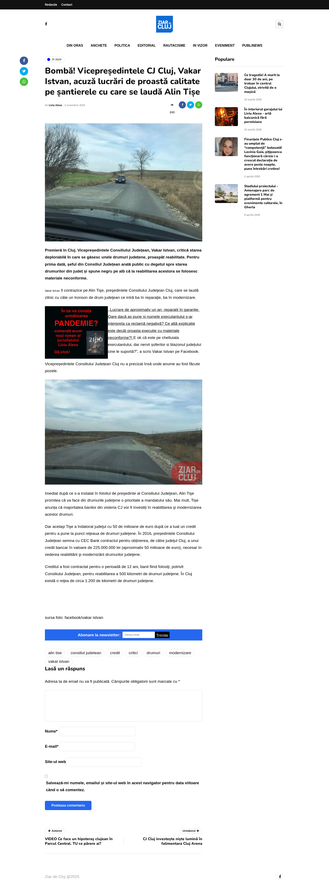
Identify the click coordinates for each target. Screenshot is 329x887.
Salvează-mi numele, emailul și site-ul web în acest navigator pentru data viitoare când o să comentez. (122, 786)
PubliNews (252, 45)
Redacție (51, 4)
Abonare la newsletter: (99, 635)
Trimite (162, 635)
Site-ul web (55, 761)
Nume (51, 731)
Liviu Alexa (55, 105)
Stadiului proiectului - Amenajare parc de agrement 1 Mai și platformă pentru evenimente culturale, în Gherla (263, 197)
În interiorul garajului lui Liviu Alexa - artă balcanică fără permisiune (263, 115)
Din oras (75, 45)
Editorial (147, 45)
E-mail (51, 746)
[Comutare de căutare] (279, 24)
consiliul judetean (86, 653)
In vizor (200, 45)
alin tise (55, 653)
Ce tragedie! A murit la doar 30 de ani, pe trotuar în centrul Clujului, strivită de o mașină (262, 83)
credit (115, 653)
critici (133, 653)
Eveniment (225, 45)
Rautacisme (174, 45)
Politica (122, 45)
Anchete (99, 45)
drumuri (153, 653)
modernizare (180, 653)
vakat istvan (58, 661)
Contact (66, 4)
